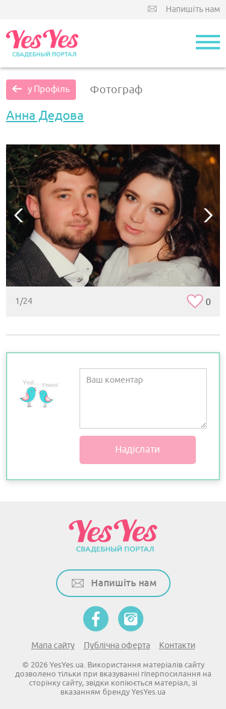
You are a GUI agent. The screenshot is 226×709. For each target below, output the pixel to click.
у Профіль (49, 89)
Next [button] (208, 215)
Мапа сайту (53, 645)
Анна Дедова (45, 115)
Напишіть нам (193, 9)
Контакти (177, 645)
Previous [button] (18, 215)
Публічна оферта (117, 645)
